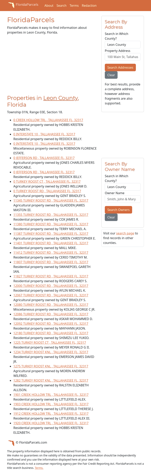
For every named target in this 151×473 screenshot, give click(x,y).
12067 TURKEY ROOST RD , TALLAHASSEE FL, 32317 (50, 295)
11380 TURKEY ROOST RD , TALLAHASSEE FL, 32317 (50, 224)
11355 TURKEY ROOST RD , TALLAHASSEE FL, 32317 (50, 215)
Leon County (60, 98)
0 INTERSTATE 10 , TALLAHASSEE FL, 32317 (44, 134)
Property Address (117, 51)
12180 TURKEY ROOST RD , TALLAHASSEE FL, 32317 (50, 333)
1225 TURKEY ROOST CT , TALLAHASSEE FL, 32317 (49, 342)
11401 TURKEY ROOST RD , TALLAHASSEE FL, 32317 (50, 243)
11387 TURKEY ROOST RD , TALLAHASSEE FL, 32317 (50, 233)
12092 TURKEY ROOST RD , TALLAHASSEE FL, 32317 (50, 323)
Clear (111, 75)
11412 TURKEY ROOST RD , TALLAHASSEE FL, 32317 (50, 252)
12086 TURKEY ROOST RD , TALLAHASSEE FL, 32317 (50, 314)
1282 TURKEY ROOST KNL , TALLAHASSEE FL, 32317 (50, 380)
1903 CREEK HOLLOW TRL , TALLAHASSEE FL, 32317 (50, 404)
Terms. (39, 468)
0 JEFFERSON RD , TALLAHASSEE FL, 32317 (44, 158)
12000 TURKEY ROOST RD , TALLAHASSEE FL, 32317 (50, 286)
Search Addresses (120, 67)
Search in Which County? (116, 36)
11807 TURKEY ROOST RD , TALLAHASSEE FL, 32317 (50, 262)
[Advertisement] (52, 65)
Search (61, 5)
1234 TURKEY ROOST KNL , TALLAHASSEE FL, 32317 (50, 352)
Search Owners (118, 210)
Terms (74, 5)
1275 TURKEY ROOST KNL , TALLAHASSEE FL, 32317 (50, 366)
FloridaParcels (22, 5)
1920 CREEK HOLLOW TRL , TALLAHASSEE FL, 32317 (50, 423)
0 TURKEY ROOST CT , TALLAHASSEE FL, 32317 (47, 181)
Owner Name (114, 193)
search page (125, 233)
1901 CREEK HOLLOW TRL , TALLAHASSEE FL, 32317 (50, 394)
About (48, 5)
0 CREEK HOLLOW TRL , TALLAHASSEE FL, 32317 (48, 120)
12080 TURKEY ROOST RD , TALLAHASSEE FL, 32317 (50, 305)
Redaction (89, 5)
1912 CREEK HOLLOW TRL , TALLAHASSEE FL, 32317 (50, 413)
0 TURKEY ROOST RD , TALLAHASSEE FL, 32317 (47, 191)
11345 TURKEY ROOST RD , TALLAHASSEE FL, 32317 (50, 200)
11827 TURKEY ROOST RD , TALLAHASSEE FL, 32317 (50, 276)
